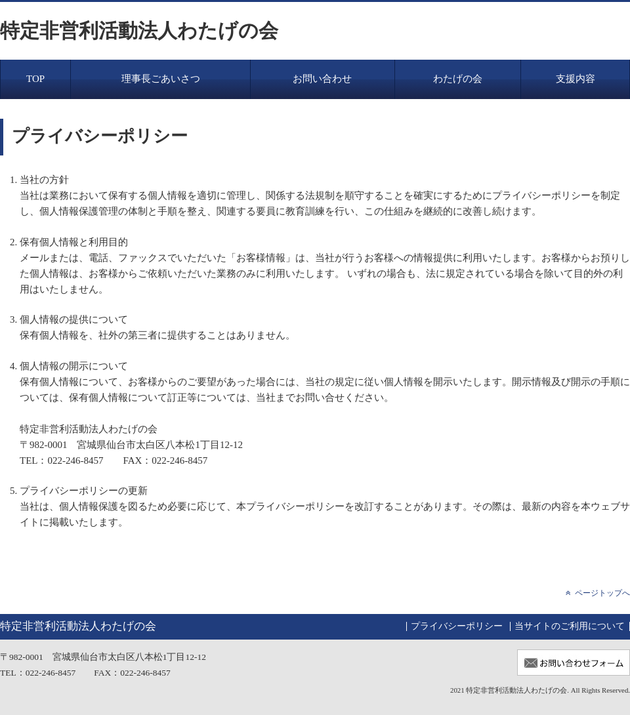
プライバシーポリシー (457, 626)
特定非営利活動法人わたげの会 (139, 31)
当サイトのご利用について (569, 626)
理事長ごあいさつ (160, 78)
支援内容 (575, 78)
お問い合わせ (322, 78)
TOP (35, 78)
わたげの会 (457, 78)
